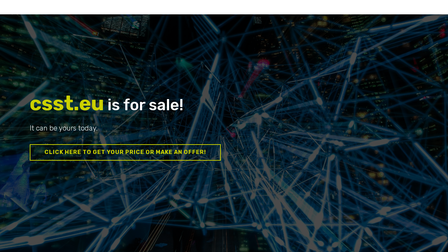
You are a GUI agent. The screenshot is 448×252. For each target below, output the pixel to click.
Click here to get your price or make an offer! (125, 152)
